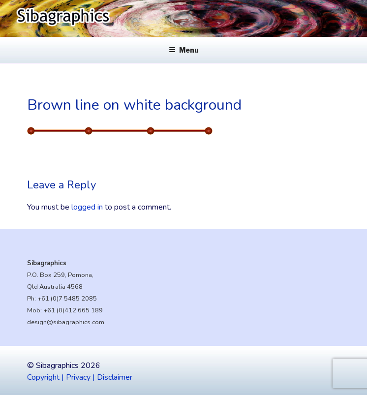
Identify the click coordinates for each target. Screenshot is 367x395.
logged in (87, 207)
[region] (183, 18)
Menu (184, 50)
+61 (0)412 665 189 (73, 310)
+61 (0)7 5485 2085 (67, 298)
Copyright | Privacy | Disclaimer (79, 377)
